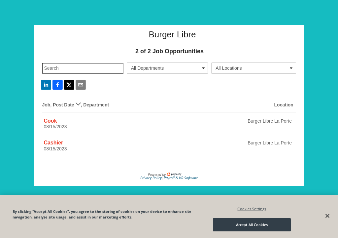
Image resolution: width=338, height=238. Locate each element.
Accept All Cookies (252, 224)
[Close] (327, 216)
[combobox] (167, 68)
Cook (50, 121)
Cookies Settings (251, 208)
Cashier (53, 142)
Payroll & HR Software (181, 177)
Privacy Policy (151, 177)
